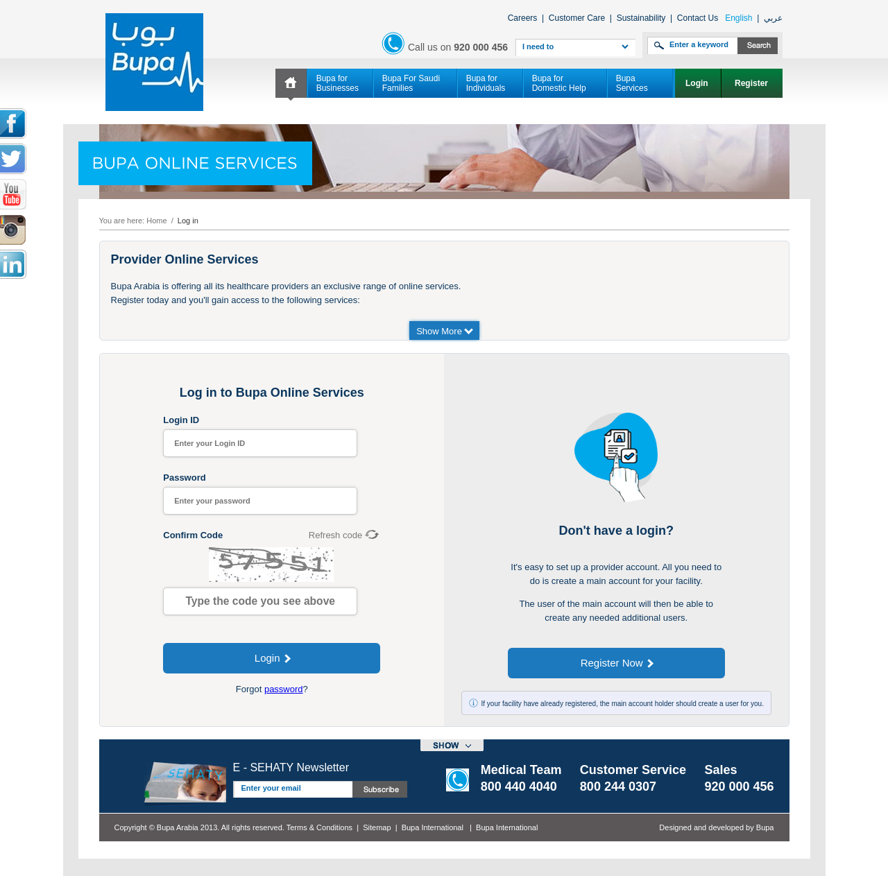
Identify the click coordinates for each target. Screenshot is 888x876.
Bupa (765, 827)
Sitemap (377, 827)
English (738, 18)
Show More (444, 330)
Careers (523, 18)
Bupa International (432, 827)
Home (156, 220)
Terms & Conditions (319, 827)
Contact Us (697, 18)
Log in (188, 220)
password (283, 689)
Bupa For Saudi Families (411, 83)
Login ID (181, 420)
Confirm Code (193, 535)
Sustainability (641, 18)
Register (752, 83)
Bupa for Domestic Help (559, 83)
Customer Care (577, 18)
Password (184, 477)
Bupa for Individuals (486, 83)
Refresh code (335, 535)
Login (698, 83)
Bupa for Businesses (337, 83)
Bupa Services (632, 83)
